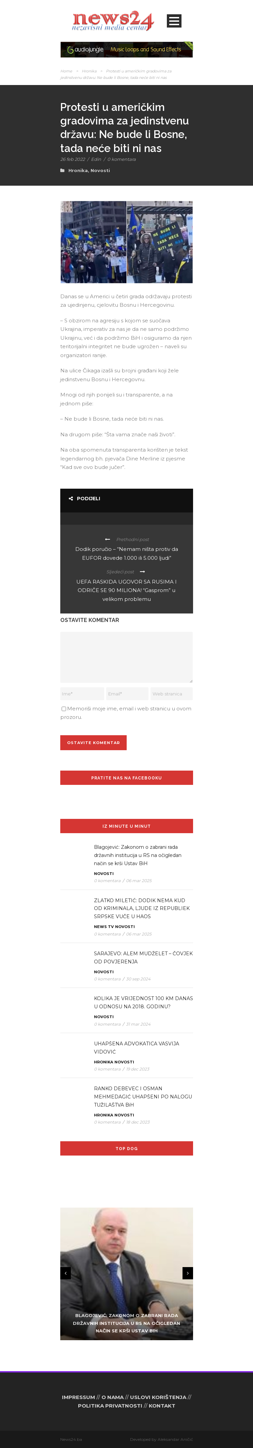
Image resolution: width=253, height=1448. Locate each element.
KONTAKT (162, 1405)
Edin (96, 159)
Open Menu (174, 21)
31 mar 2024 (138, 1024)
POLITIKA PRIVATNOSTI (110, 1405)
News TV (104, 926)
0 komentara (121, 159)
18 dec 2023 (137, 1122)
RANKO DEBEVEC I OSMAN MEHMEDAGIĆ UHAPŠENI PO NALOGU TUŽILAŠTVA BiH (143, 1096)
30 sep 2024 (138, 978)
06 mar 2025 (139, 880)
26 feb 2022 (72, 159)
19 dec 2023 (137, 1069)
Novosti (100, 170)
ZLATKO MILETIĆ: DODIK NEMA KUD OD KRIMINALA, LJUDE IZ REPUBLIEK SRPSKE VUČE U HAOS (142, 908)
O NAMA (112, 1397)
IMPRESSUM (78, 1397)
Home (66, 71)
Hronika (89, 71)
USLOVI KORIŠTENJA (158, 1397)
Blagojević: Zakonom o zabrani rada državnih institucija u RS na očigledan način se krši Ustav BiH (137, 855)
